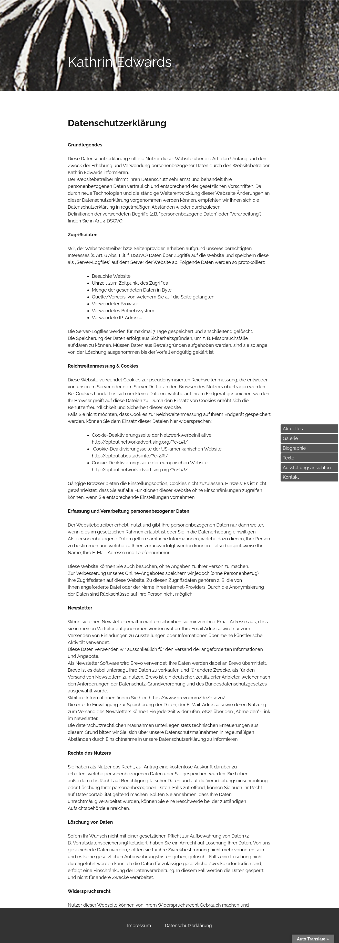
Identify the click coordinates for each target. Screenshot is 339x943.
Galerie (290, 438)
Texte (288, 457)
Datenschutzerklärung (188, 925)
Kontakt (291, 477)
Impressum (139, 925)
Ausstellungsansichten (307, 467)
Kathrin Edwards (120, 62)
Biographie (294, 448)
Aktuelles (293, 428)
